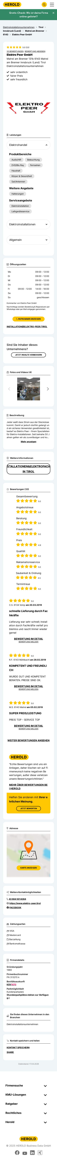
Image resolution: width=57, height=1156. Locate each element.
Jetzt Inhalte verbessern (28, 355)
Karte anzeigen (28, 868)
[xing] (40, 1152)
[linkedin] (32, 1152)
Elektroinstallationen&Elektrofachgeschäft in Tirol (28, 469)
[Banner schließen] (53, 13)
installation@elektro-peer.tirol (27, 326)
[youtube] (24, 1152)
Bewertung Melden (28, 642)
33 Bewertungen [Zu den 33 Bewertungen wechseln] (15, 51)
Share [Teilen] (10, 1052)
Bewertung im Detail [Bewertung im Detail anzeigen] (28, 638)
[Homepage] (12, 4)
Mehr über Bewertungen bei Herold (28, 786)
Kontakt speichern (18, 1047)
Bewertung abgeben (35, 51)
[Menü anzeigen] (52, 4)
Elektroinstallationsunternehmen (22, 1024)
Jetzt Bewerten (28, 808)
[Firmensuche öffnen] (44, 4)
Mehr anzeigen (28, 441)
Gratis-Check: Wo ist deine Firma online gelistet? (28, 14)
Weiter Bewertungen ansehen (28, 740)
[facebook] (17, 1152)
